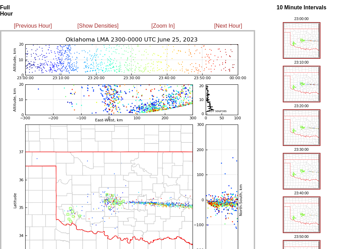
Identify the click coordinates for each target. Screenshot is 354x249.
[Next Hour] (228, 26)
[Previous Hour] (33, 26)
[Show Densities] (98, 26)
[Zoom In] (163, 26)
